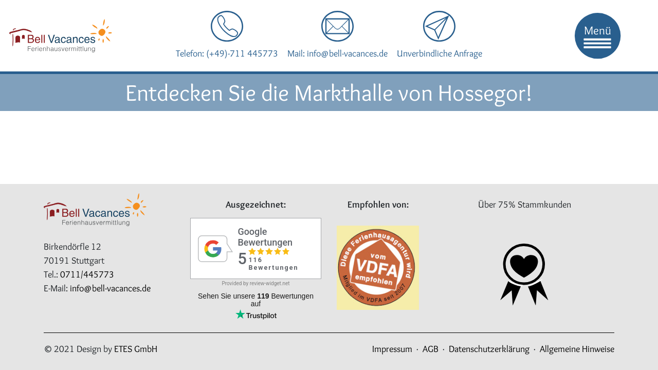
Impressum (392, 349)
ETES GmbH (135, 349)
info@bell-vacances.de (110, 288)
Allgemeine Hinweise (577, 349)
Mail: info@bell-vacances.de (337, 53)
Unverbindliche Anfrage (439, 53)
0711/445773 (87, 274)
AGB (430, 349)
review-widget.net (270, 283)
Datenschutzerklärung (489, 349)
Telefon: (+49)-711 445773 (227, 53)
